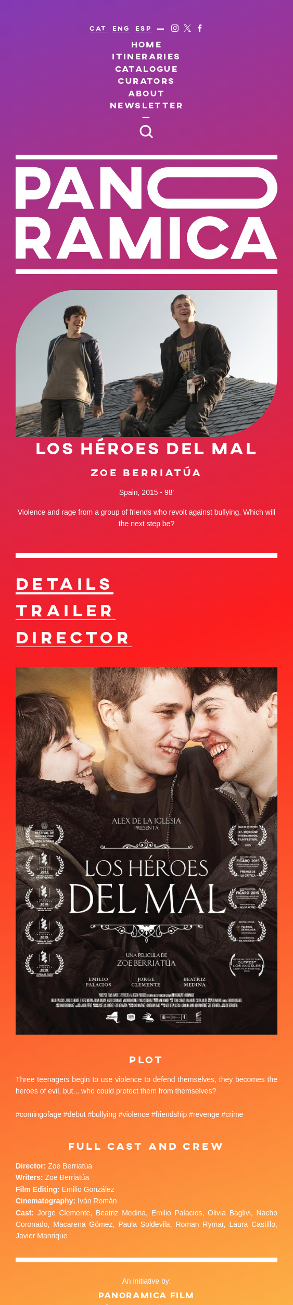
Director (74, 637)
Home (146, 44)
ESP (143, 28)
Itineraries (146, 56)
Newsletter (146, 105)
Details (64, 583)
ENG (121, 28)
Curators (146, 80)
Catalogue (147, 68)
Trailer (66, 609)
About (146, 93)
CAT (98, 28)
